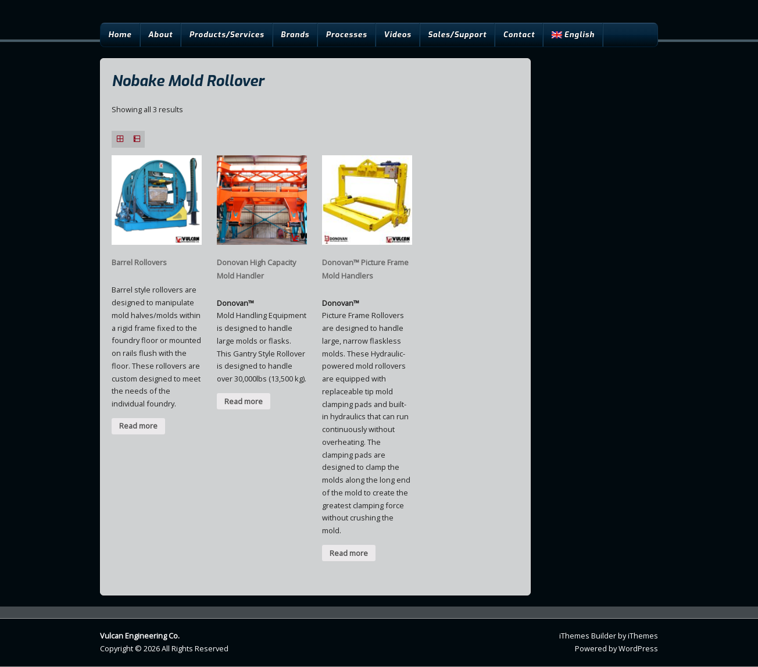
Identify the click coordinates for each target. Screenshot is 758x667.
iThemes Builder (587, 635)
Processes (346, 35)
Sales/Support (457, 35)
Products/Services (227, 35)
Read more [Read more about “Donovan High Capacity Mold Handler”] (243, 401)
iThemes (643, 635)
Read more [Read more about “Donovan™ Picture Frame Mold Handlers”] (349, 553)
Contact (519, 35)
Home (119, 35)
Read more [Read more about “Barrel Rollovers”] (138, 425)
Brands (295, 35)
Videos (398, 35)
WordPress (638, 648)
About (160, 35)
